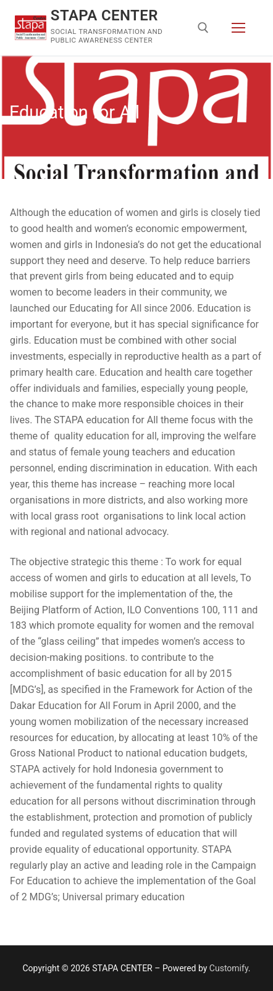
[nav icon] (238, 28)
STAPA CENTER (104, 15)
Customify (228, 968)
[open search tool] (203, 27)
